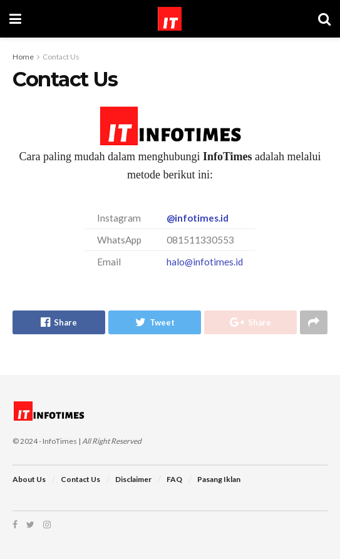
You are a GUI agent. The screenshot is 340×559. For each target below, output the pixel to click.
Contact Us (61, 56)
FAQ (174, 479)
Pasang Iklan (218, 479)
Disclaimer (133, 479)
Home (23, 56)
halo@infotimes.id (205, 261)
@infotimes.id (198, 217)
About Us (29, 479)
